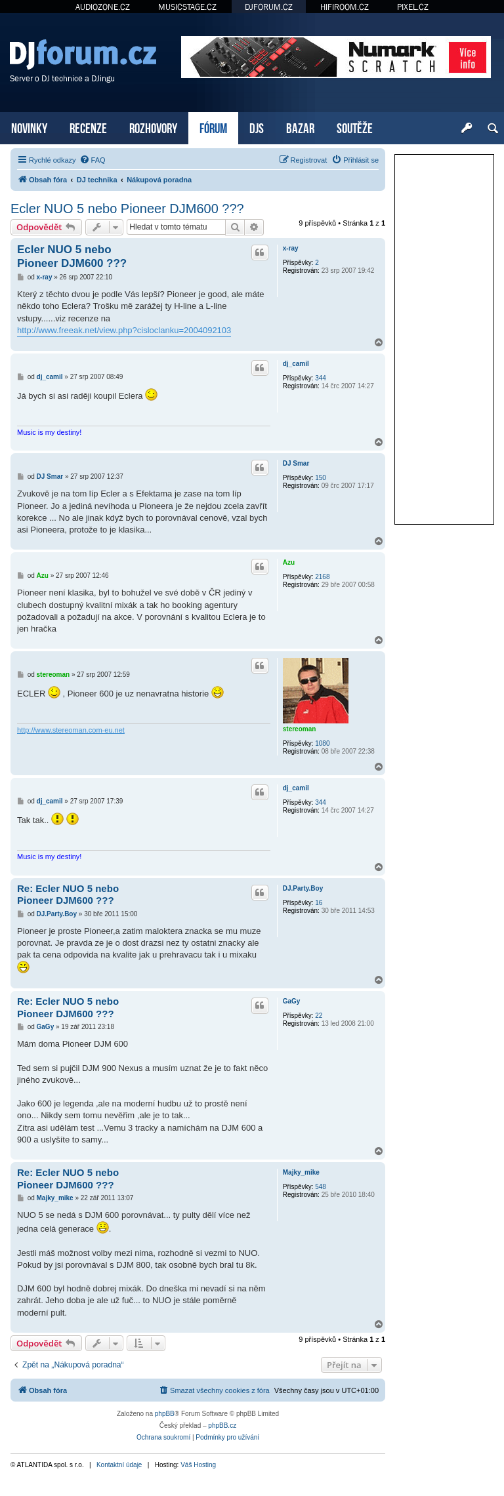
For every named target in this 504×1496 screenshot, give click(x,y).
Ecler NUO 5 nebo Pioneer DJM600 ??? (127, 208)
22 (318, 1015)
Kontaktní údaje (119, 1464)
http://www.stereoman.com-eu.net (71, 730)
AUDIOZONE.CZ (102, 7)
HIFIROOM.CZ (344, 7)
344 (320, 378)
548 (320, 1186)
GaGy (292, 1001)
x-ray (291, 248)
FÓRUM (213, 127)
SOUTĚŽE (355, 127)
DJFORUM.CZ (269, 7)
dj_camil (296, 363)
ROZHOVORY (153, 127)
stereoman (299, 729)
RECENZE (88, 127)
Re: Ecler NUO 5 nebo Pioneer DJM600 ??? (68, 894)
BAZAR (300, 127)
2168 (322, 576)
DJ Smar (296, 463)
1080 (322, 743)
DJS (256, 127)
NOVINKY (29, 127)
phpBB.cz (222, 1425)
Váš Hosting (198, 1464)
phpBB (165, 1413)
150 (320, 477)
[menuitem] (92, 160)
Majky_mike (301, 1172)
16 (318, 902)
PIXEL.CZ (413, 7)
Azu (289, 562)
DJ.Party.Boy (303, 888)
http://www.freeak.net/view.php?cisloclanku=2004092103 (124, 330)
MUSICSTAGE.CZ (187, 7)
